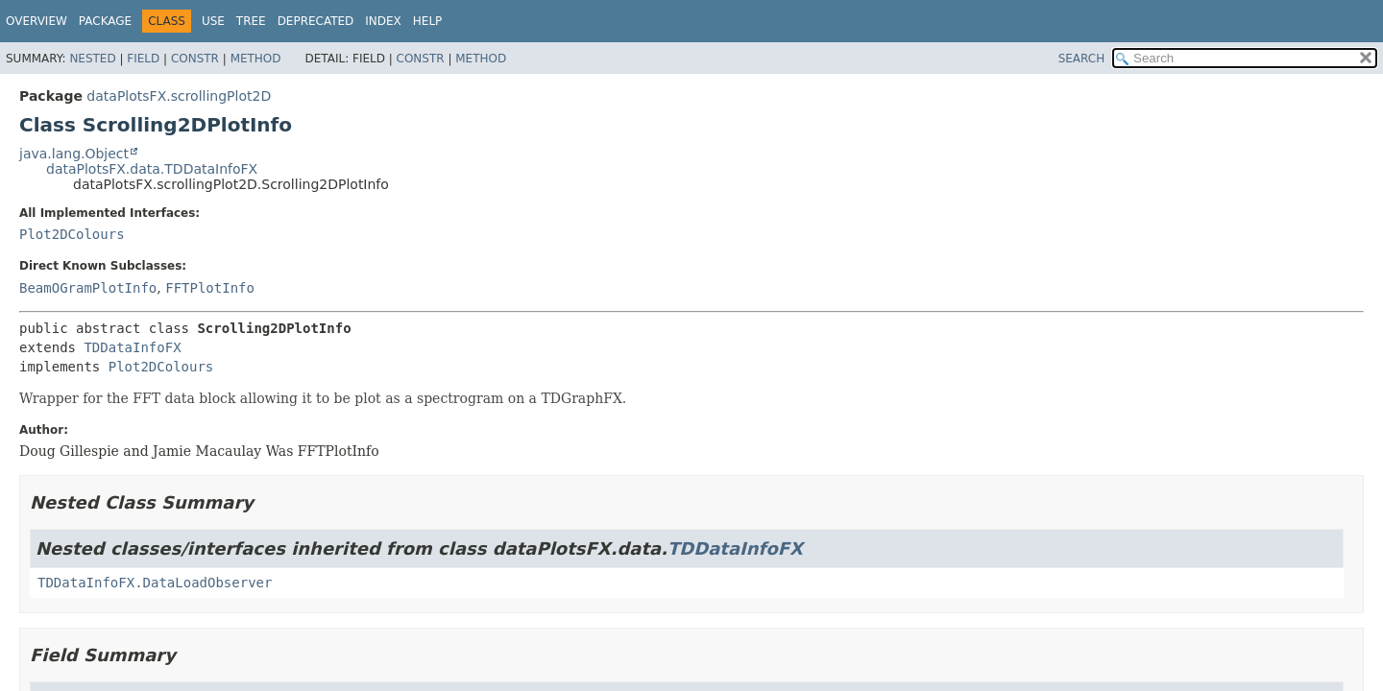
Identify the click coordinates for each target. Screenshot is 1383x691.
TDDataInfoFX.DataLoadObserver (154, 582)
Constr (195, 58)
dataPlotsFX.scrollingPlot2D (178, 96)
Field (143, 58)
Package (105, 21)
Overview (36, 21)
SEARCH (1081, 58)
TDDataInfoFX (132, 347)
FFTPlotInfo (210, 288)
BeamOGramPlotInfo (88, 288)
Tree (251, 21)
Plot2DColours (72, 234)
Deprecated (316, 21)
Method (255, 58)
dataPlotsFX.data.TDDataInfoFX (151, 169)
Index (383, 21)
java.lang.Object (74, 153)
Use (213, 21)
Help (428, 21)
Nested (92, 58)
